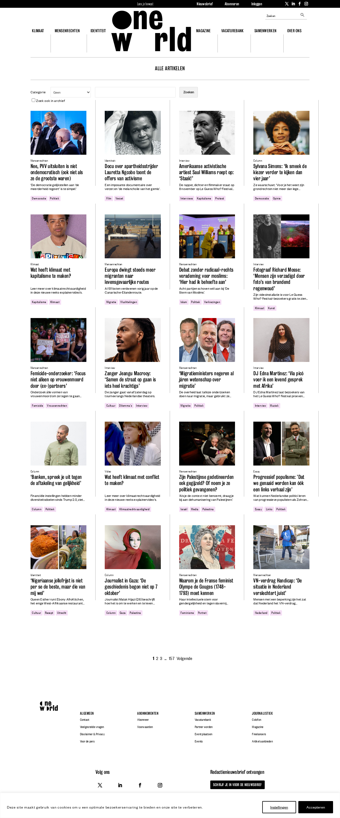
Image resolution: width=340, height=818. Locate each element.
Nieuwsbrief (204, 4)
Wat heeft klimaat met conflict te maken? (132, 480)
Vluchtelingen (128, 301)
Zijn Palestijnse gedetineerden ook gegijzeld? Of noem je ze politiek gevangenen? (206, 483)
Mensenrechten (67, 30)
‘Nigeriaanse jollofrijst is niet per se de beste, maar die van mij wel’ (58, 586)
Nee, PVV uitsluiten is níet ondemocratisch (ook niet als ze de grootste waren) (57, 172)
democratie (39, 198)
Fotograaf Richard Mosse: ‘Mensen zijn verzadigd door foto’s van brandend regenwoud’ (279, 279)
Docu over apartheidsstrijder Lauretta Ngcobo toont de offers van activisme (131, 172)
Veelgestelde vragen (92, 727)
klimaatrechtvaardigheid (134, 509)
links (269, 509)
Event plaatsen (203, 734)
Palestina (208, 509)
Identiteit (98, 30)
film (109, 198)
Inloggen (256, 4)
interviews (187, 198)
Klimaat (38, 30)
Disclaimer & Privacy (92, 734)
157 (172, 658)
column (36, 509)
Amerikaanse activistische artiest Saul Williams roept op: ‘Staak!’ (206, 172)
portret (202, 612)
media (194, 509)
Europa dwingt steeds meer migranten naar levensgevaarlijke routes (130, 276)
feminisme (187, 612)
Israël (184, 509)
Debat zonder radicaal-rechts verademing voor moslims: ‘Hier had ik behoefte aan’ (206, 276)
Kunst (271, 308)
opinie (277, 198)
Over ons (294, 30)
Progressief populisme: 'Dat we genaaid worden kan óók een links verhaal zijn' (278, 483)
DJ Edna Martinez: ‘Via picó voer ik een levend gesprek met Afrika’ (278, 379)
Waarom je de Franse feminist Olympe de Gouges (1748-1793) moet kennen (206, 586)
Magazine (203, 30)
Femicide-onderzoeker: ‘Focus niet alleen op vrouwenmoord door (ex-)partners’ (58, 379)
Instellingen (279, 807)
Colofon (256, 719)
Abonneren (232, 4)
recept (49, 612)
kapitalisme (204, 198)
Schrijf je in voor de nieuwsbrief (237, 784)
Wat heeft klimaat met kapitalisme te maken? (51, 273)
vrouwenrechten (57, 405)
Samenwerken (265, 30)
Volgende (184, 658)
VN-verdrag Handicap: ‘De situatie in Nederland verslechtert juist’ (277, 586)
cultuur (110, 405)
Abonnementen (147, 713)
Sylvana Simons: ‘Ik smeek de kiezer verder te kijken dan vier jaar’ (280, 172)
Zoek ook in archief (48, 100)
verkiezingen (212, 301)
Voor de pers (87, 741)
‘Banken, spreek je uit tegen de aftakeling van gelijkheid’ (56, 480)
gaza (123, 612)
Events (199, 741)
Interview (141, 405)
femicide (37, 405)
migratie (111, 301)
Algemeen (87, 713)
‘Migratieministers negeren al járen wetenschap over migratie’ (206, 379)
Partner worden (204, 727)
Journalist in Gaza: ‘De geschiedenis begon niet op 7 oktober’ (131, 586)
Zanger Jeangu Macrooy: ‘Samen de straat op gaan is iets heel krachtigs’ (130, 379)
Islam (184, 301)
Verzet (119, 198)
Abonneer (143, 719)
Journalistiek (262, 713)
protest (219, 198)
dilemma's (125, 405)
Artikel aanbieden (262, 741)
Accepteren (315, 807)
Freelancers (259, 734)
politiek (54, 198)
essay (258, 509)
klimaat (54, 301)
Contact (84, 719)
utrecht (61, 612)
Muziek (274, 405)
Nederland (261, 612)
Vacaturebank (232, 30)
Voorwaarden (145, 727)
